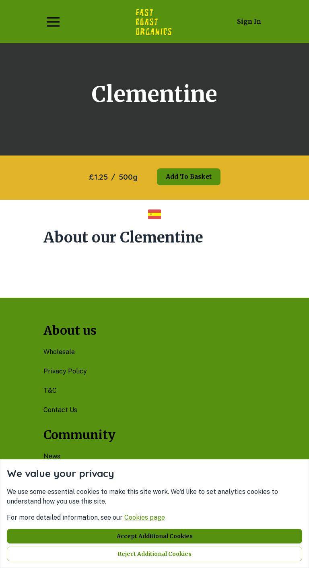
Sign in (249, 21)
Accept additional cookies (155, 536)
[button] (53, 21)
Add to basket (189, 176)
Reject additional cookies (154, 554)
